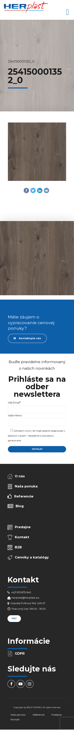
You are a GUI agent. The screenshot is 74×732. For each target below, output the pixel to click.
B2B (18, 547)
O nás (20, 476)
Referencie (23, 496)
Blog (20, 506)
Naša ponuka (26, 486)
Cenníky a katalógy (32, 557)
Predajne (23, 527)
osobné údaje (49, 430)
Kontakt (22, 537)
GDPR (20, 653)
